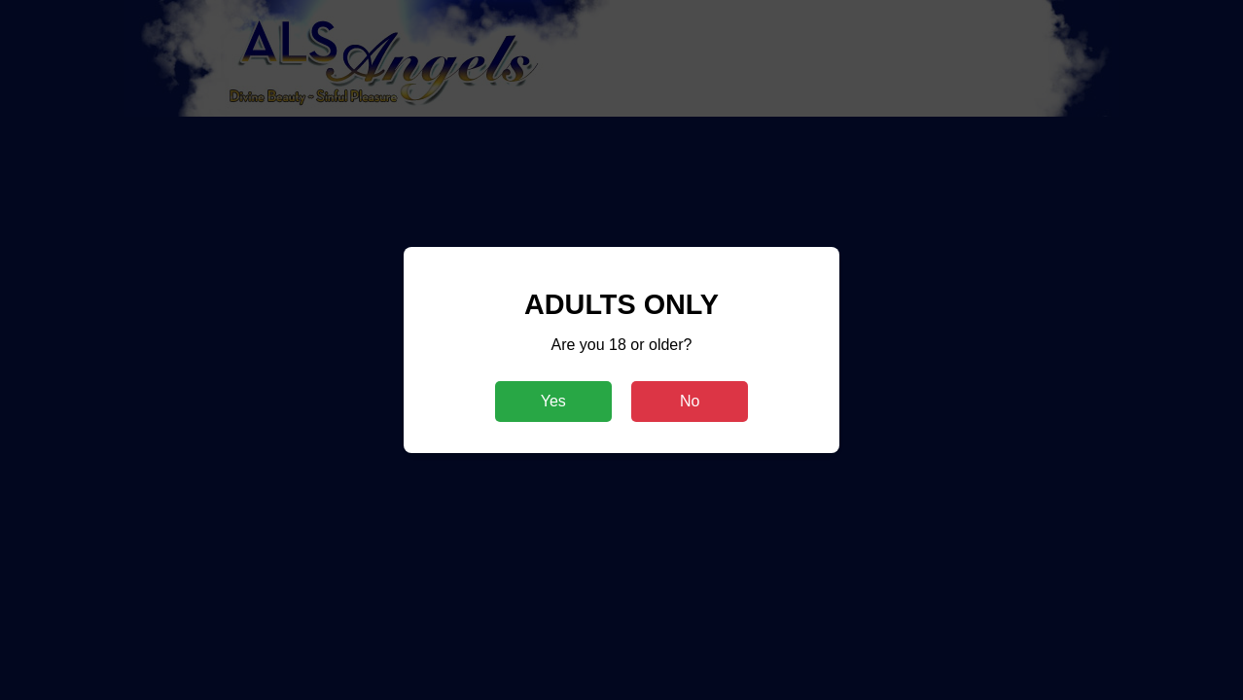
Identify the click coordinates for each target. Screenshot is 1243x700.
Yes (553, 401)
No (689, 401)
